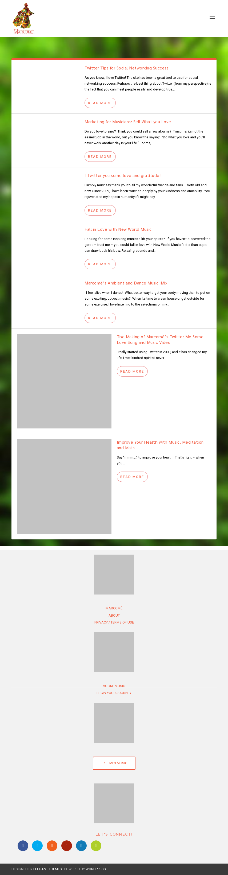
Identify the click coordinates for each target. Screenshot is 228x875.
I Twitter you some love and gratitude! (123, 175)
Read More (100, 103)
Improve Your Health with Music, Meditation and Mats (160, 444)
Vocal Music (114, 686)
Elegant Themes (47, 869)
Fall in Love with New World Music (118, 229)
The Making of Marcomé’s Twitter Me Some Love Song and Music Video (160, 339)
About (114, 615)
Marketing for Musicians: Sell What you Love (128, 121)
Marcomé (114, 608)
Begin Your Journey (114, 693)
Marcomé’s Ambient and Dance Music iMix (126, 283)
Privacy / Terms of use (114, 622)
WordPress (96, 869)
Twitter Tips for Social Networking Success (127, 68)
